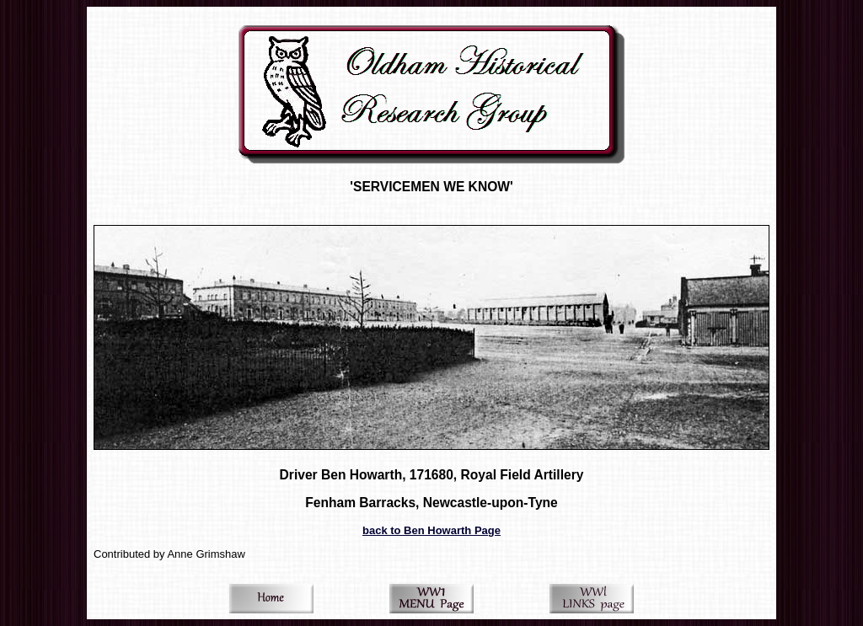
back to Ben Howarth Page (431, 530)
